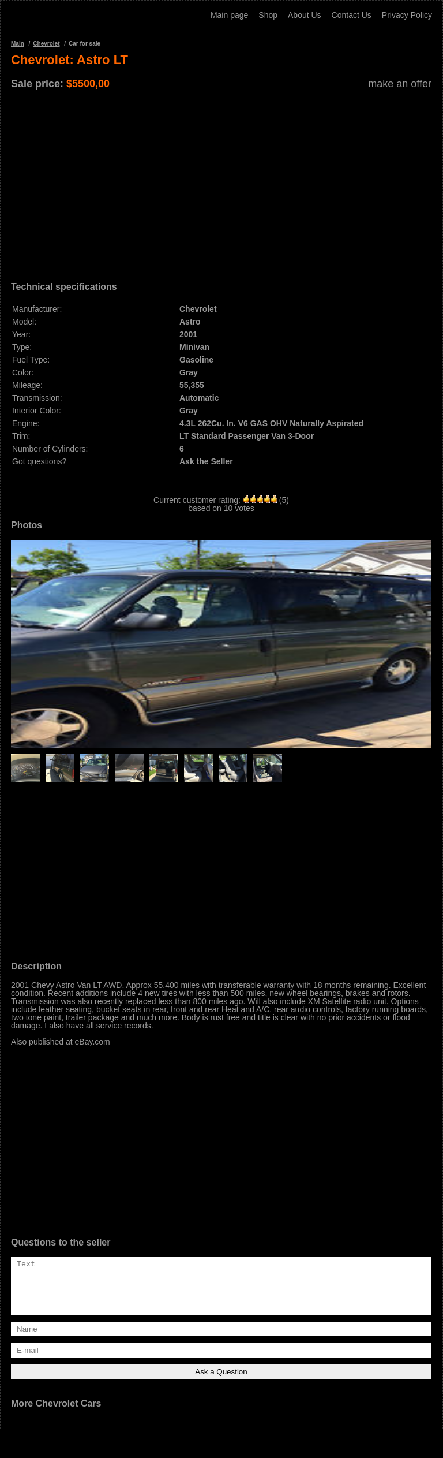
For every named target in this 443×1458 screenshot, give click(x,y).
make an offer (399, 84)
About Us (304, 15)
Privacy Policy (407, 15)
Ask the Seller (206, 461)
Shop (267, 15)
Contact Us (351, 15)
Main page (229, 15)
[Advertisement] (221, 181)
